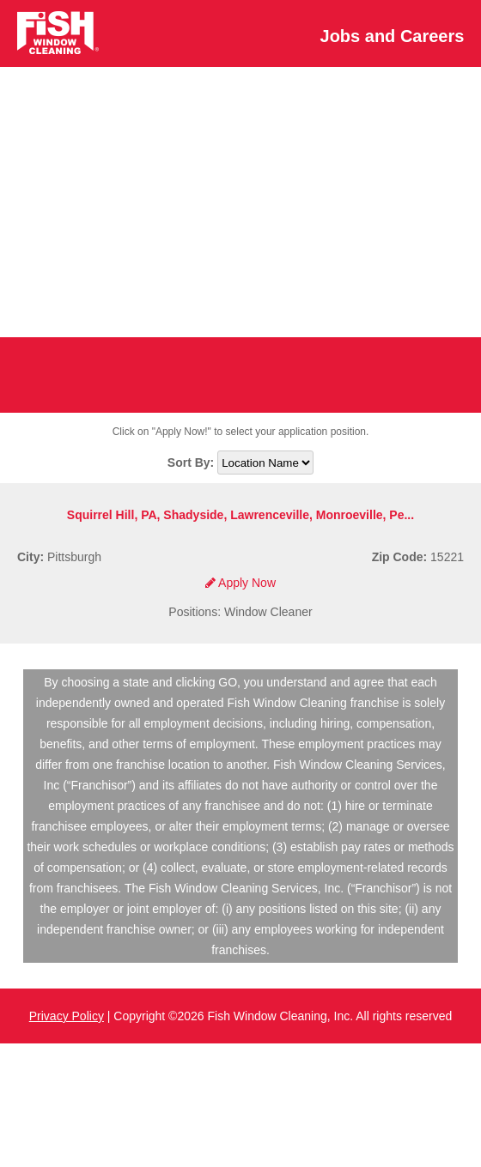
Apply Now (240, 583)
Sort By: (192, 462)
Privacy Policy (66, 1016)
